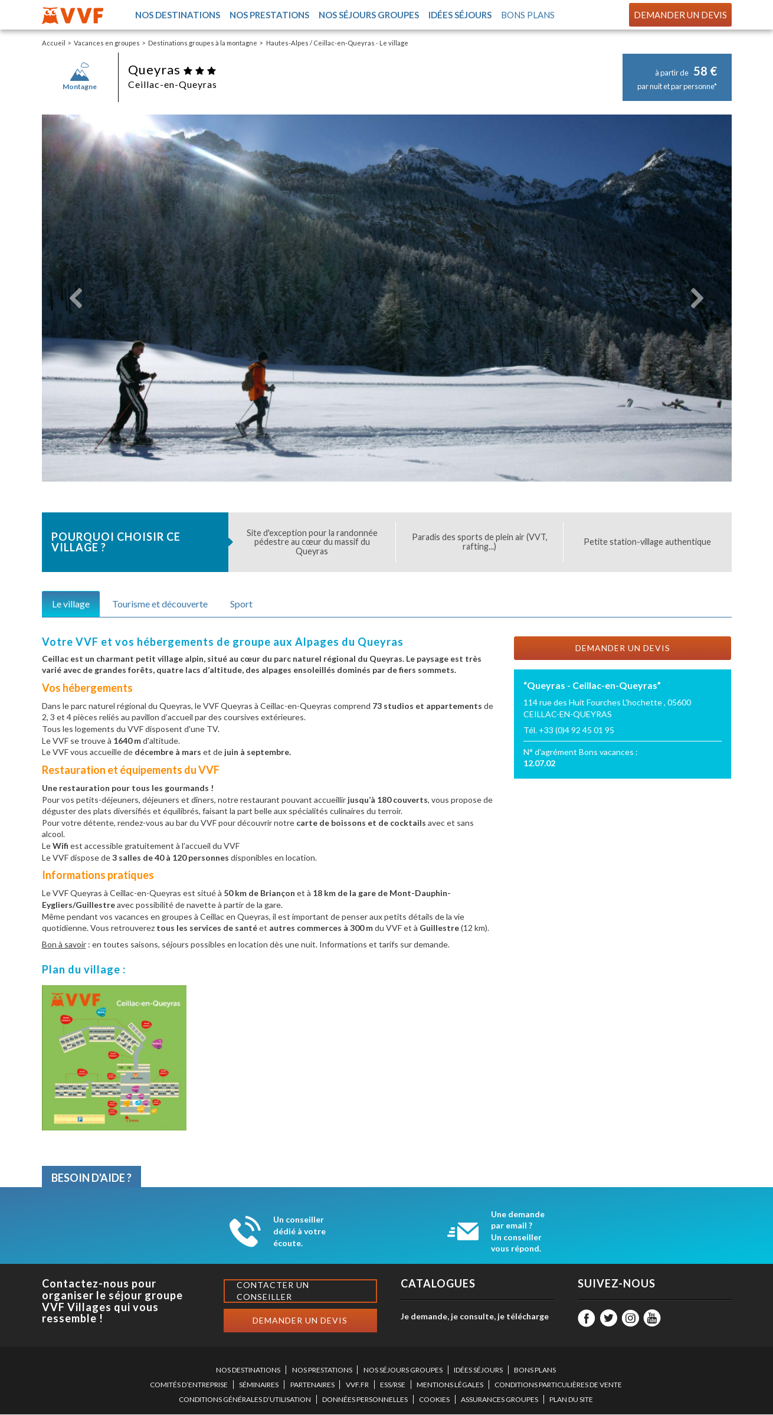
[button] (76, 298)
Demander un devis (680, 14)
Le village (71, 604)
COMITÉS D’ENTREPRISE (189, 1385)
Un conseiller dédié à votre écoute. (299, 1231)
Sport (241, 604)
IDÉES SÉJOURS (478, 1370)
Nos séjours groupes (368, 15)
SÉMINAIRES (259, 1385)
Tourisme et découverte (160, 604)
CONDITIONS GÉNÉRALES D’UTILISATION (245, 1400)
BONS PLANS (535, 1370)
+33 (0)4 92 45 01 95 (576, 731)
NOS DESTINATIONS (248, 1370)
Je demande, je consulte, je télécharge (475, 1317)
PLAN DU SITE (571, 1400)
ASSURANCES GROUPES (499, 1400)
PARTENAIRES (312, 1385)
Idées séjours (459, 15)
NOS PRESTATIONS (322, 1370)
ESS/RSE (392, 1385)
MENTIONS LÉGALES (450, 1385)
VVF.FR (357, 1385)
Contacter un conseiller (273, 1291)
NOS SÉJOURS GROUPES (403, 1370)
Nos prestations (268, 15)
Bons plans (528, 15)
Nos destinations (177, 15)
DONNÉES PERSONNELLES (365, 1400)
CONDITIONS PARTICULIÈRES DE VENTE (558, 1385)
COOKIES (434, 1400)
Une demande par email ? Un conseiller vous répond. (518, 1232)
